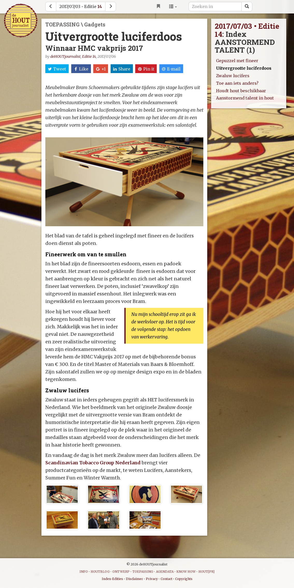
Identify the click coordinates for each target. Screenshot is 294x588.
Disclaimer (134, 579)
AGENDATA (165, 571)
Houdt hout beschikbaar (241, 90)
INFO (84, 571)
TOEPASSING (142, 571)
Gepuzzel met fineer (237, 60)
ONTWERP (121, 571)
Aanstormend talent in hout (245, 98)
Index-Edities (112, 579)
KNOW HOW (186, 571)
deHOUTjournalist (65, 56)
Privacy (152, 579)
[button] (173, 6)
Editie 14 (89, 56)
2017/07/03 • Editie (80, 6)
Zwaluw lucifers (232, 75)
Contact (166, 579)
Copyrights (183, 579)
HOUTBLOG (100, 571)
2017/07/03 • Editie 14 (247, 30)
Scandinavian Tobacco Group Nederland (93, 463)
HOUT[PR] (206, 571)
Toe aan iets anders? (237, 83)
